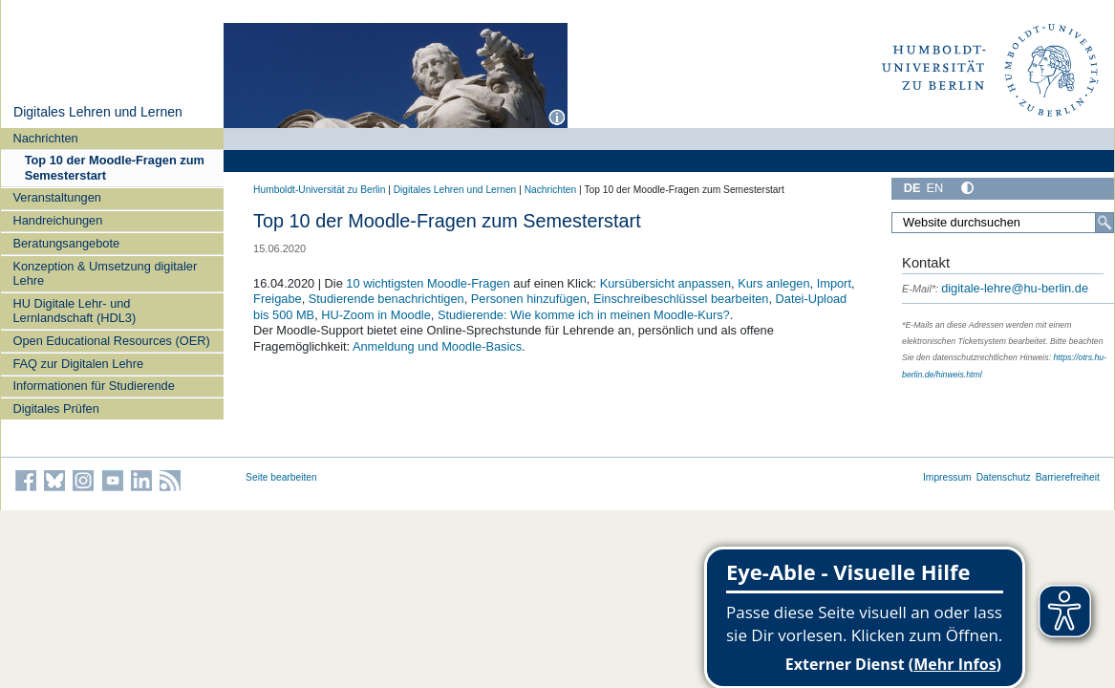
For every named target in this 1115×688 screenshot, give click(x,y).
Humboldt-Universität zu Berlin (319, 189)
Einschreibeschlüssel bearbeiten (681, 298)
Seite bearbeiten (281, 477)
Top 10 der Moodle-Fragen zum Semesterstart (114, 167)
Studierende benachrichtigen (386, 298)
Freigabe (277, 298)
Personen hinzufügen (529, 298)
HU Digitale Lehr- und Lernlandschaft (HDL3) (74, 310)
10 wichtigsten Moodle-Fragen (427, 283)
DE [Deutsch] (912, 188)
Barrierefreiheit (1068, 477)
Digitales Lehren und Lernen (97, 111)
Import (834, 283)
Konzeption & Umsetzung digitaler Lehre (104, 273)
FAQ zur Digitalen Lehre (77, 363)
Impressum (947, 477)
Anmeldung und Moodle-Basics (437, 346)
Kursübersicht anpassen (665, 283)
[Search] (1104, 222)
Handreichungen (57, 220)
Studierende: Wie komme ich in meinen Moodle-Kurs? (584, 315)
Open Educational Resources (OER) (110, 340)
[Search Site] (1002, 222)
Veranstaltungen (56, 197)
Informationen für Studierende (93, 385)
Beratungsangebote (65, 243)
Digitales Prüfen (55, 408)
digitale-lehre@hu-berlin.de (995, 288)
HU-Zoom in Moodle (376, 315)
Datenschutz (1003, 477)
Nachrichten (44, 138)
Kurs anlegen (773, 283)
